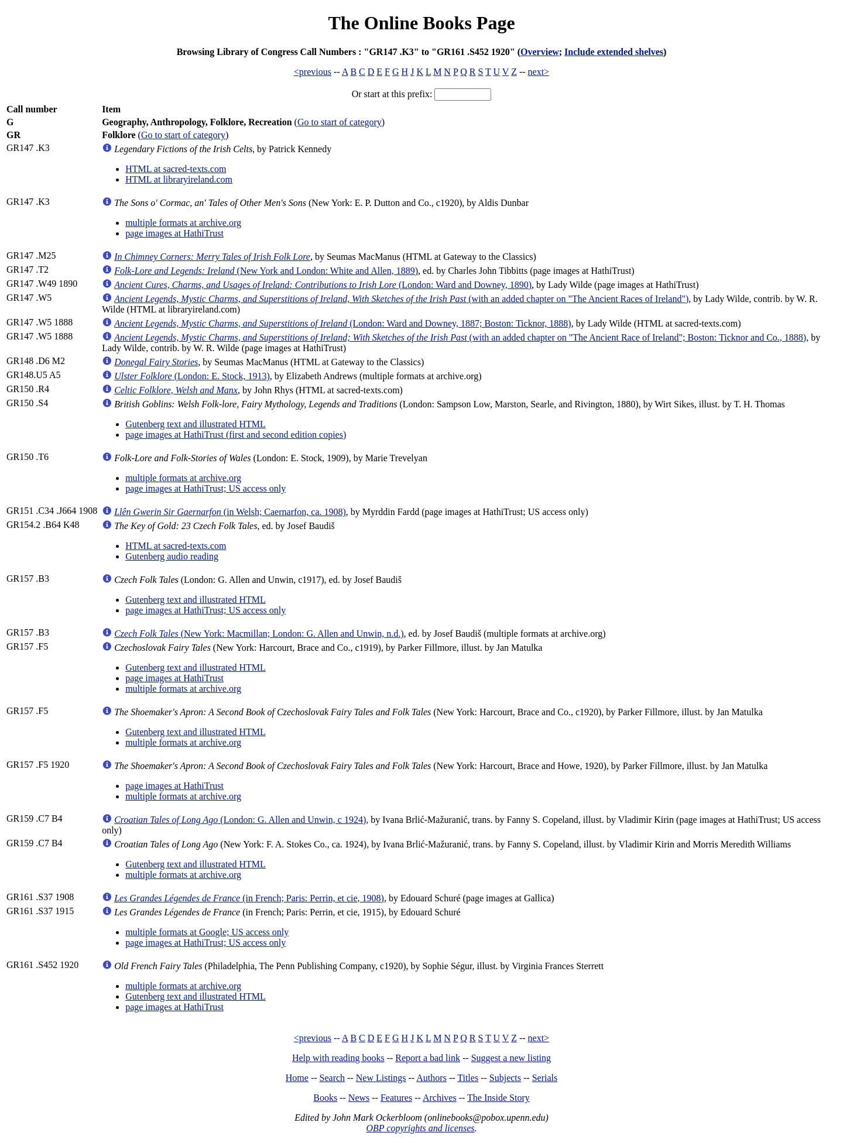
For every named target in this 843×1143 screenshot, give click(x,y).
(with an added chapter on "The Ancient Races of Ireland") (401, 299)
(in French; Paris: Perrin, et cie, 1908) (249, 898)
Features (396, 1098)
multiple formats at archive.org (183, 223)
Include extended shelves (613, 52)
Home (297, 1078)
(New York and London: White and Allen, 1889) (266, 271)
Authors (431, 1078)
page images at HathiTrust (174, 233)
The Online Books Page (421, 22)
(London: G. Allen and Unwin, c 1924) (240, 820)
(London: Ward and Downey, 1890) (323, 285)
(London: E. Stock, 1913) (192, 376)
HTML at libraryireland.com (178, 179)
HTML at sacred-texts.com (175, 169)
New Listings (381, 1078)
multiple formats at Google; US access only (207, 932)
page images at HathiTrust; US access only (205, 488)
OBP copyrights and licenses (420, 1128)
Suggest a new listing (511, 1058)
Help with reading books (338, 1058)
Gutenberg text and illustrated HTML (195, 424)
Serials (545, 1078)
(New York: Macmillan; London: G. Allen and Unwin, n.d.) (258, 634)
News (358, 1098)
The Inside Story (498, 1098)
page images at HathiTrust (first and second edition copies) (235, 435)
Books (325, 1098)
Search (332, 1078)
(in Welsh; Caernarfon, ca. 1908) (230, 512)
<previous (312, 72)
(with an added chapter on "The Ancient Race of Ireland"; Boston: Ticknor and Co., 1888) (460, 337)
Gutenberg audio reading (171, 556)
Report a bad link (427, 1058)
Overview (539, 52)
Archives (440, 1098)
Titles (467, 1078)
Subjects (505, 1078)
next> (539, 72)
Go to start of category (339, 122)
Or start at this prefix (391, 94)
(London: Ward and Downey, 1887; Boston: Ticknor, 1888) (342, 323)
